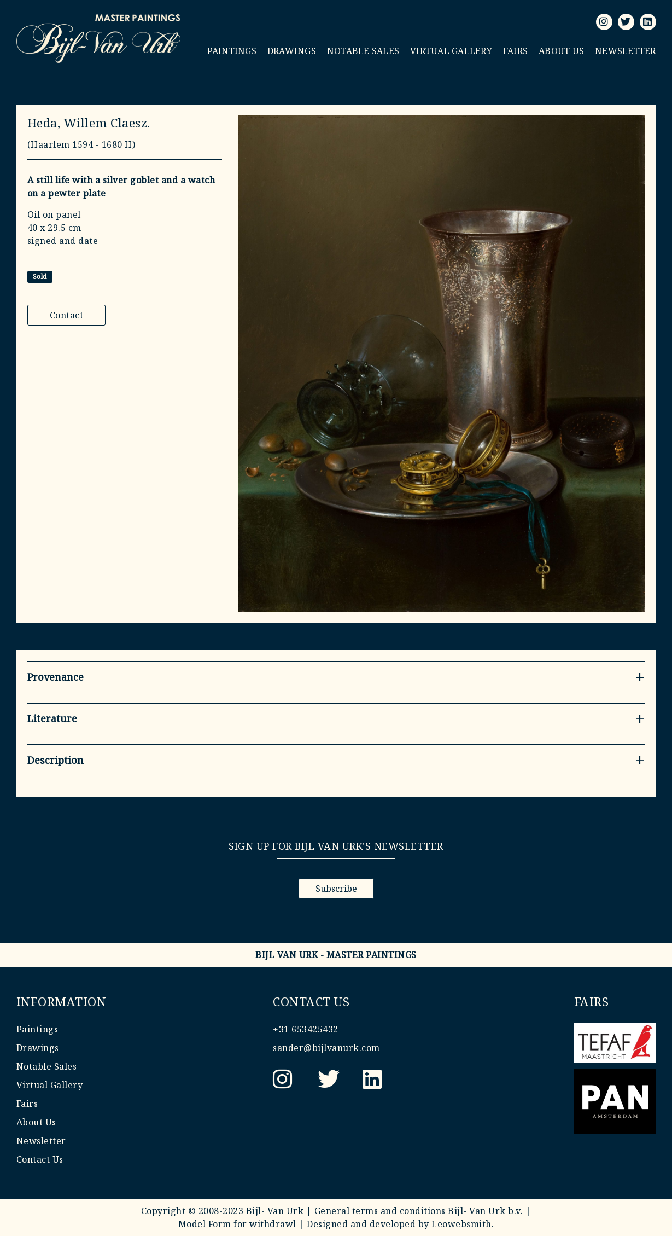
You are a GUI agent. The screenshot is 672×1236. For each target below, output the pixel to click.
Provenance (55, 676)
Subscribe (336, 889)
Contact (67, 315)
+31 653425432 (305, 1029)
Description (55, 760)
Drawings (291, 51)
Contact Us (39, 1159)
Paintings (231, 51)
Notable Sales (363, 51)
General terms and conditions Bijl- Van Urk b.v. (418, 1211)
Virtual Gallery (451, 51)
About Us (561, 51)
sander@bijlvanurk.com (326, 1048)
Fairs (515, 51)
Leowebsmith (461, 1224)
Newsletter (625, 51)
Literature (52, 718)
